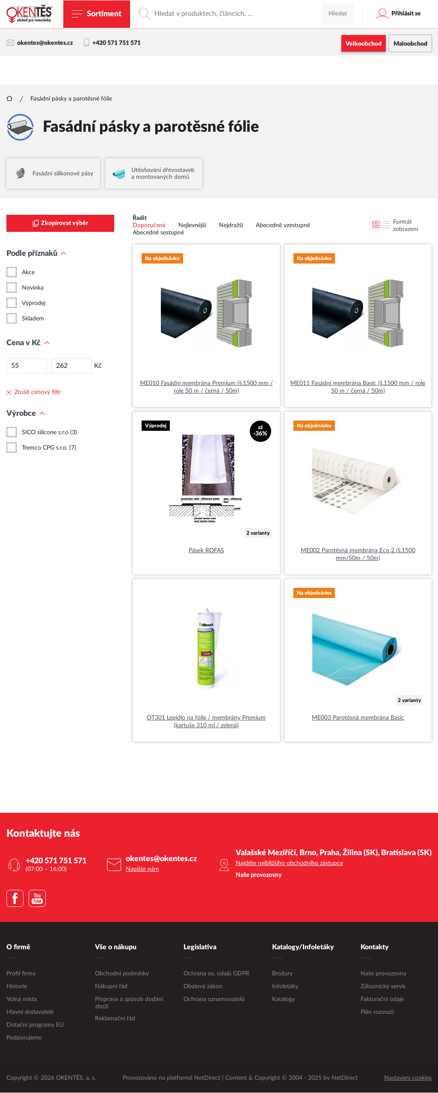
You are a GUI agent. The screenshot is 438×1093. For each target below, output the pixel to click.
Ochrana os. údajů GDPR (216, 974)
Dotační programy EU (35, 1025)
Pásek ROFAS (206, 551)
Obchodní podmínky (122, 974)
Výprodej (33, 304)
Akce (28, 273)
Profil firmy (21, 974)
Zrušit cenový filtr (33, 393)
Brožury (282, 974)
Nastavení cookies (408, 1078)
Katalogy (283, 1000)
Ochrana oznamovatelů (214, 1000)
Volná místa (21, 1000)
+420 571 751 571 (112, 44)
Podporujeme (23, 1038)
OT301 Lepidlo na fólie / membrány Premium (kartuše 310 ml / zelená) (206, 722)
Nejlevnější (192, 226)
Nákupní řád (111, 987)
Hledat (337, 71)
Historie (16, 987)
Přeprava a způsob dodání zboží (129, 1003)
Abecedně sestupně (158, 233)
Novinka (33, 288)
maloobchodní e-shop (274, 23)
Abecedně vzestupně (283, 226)
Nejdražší (231, 226)
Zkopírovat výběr (60, 223)
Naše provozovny (383, 974)
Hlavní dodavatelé (29, 1013)
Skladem (33, 319)
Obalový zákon (202, 987)
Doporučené (149, 226)
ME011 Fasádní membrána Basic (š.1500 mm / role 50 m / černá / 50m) (357, 387)
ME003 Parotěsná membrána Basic (358, 718)
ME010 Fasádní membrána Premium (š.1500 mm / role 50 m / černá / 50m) (206, 387)
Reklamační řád (115, 1019)
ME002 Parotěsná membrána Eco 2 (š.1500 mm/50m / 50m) (358, 555)
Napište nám (142, 870)
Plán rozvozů (377, 1013)
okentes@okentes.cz (39, 44)
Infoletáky (285, 987)
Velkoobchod (364, 45)
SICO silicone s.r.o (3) (49, 433)
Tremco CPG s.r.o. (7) (49, 448)
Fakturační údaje (382, 1000)
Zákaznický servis (383, 987)
